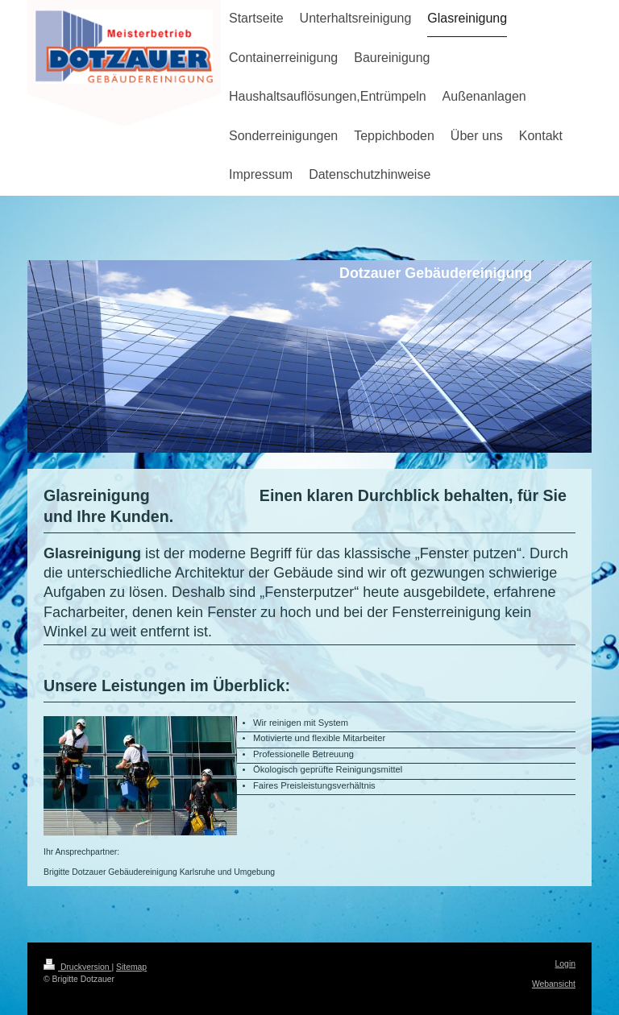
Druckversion (77, 967)
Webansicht (553, 984)
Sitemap (131, 967)
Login (565, 963)
